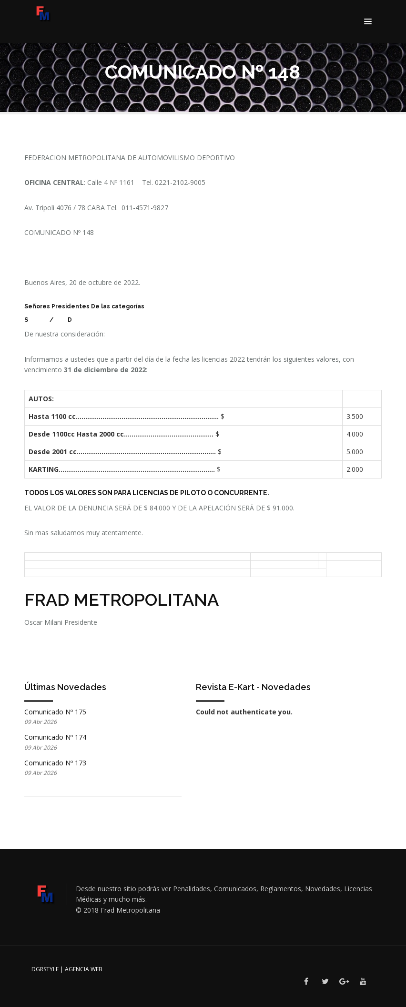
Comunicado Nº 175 (55, 711)
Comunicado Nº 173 (55, 762)
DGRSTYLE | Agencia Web (66, 969)
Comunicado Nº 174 (55, 737)
